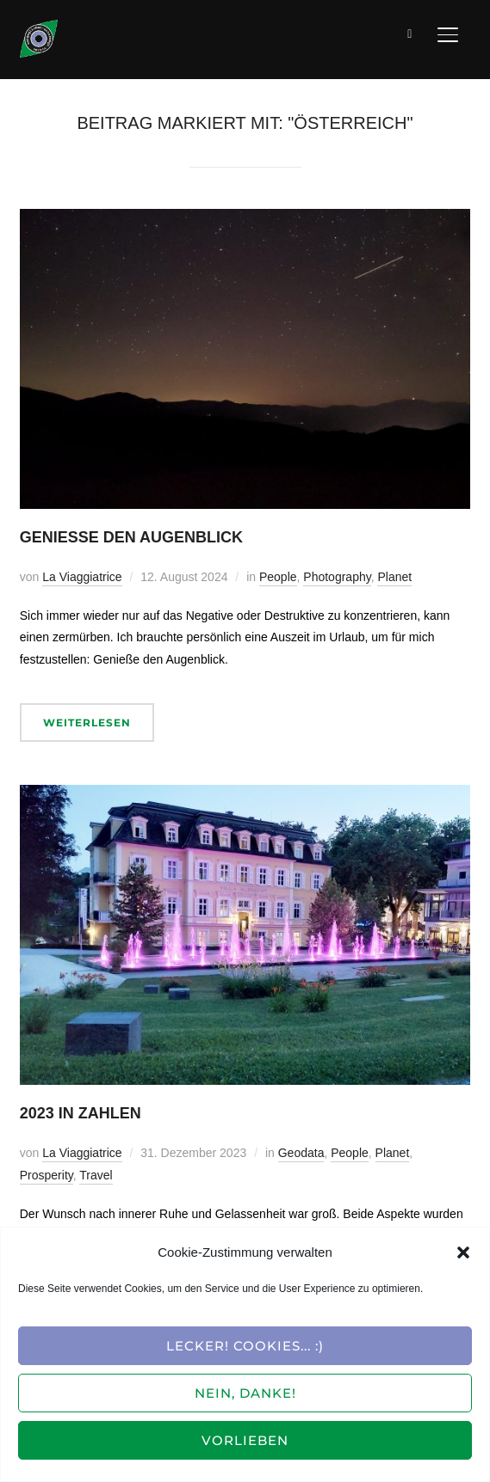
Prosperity (46, 1175)
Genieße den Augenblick (131, 537)
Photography (336, 577)
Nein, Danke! (245, 1393)
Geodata (301, 1153)
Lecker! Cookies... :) (245, 1346)
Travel (95, 1175)
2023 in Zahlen (80, 1113)
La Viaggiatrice (81, 577)
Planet (394, 577)
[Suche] (410, 32)
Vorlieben (245, 1440)
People (278, 577)
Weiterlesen (87, 722)
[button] (463, 1252)
